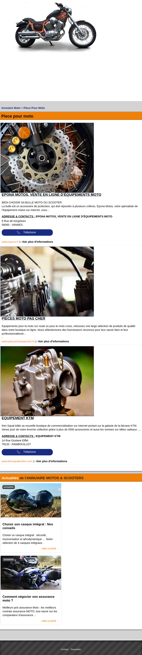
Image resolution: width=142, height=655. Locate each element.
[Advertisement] (36, 74)
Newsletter (76, 649)
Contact (65, 649)
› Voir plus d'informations (36, 241)
